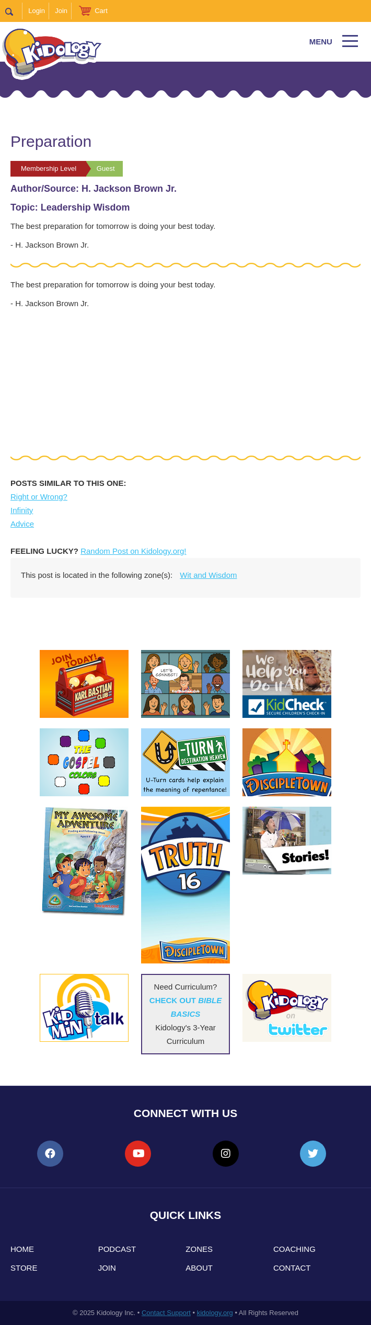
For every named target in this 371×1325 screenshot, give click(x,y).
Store (23, 1267)
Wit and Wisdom (208, 575)
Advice (22, 523)
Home (22, 1249)
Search (13, 11)
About (199, 1267)
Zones (199, 1249)
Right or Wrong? (38, 496)
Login (36, 11)
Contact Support (166, 1313)
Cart (101, 11)
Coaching (294, 1249)
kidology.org (215, 1313)
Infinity (21, 510)
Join (61, 11)
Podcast (117, 1249)
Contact (291, 1267)
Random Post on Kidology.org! (133, 551)
